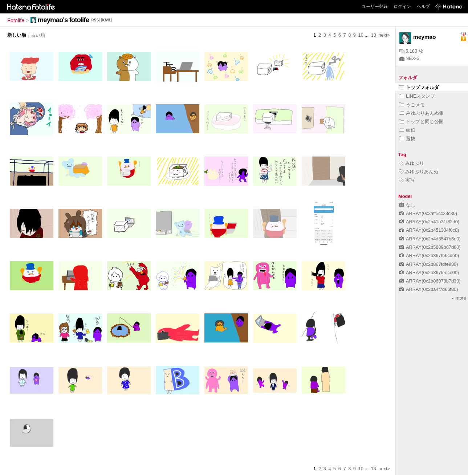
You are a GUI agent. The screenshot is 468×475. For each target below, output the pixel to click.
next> (384, 35)
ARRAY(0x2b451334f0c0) (429, 230)
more (458, 298)
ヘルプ (423, 6)
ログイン (402, 6)
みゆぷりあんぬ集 (421, 113)
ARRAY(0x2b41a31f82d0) (429, 221)
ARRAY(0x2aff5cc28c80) (428, 213)
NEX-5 (409, 58)
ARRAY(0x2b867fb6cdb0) (429, 255)
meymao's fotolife (63, 20)
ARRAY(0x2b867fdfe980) (428, 264)
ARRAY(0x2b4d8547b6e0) (430, 238)
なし (407, 205)
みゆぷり (411, 163)
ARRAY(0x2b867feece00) (429, 272)
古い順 (38, 35)
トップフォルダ (419, 87)
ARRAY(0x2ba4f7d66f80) (428, 289)
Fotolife (15, 20)
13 (373, 35)
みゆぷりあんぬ (418, 171)
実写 (407, 180)
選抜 (407, 138)
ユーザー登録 (375, 6)
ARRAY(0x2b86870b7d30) (430, 281)
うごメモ (412, 104)
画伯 (407, 130)
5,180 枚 (411, 51)
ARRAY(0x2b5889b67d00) (430, 247)
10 (360, 35)
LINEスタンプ (417, 96)
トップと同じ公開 (421, 121)
